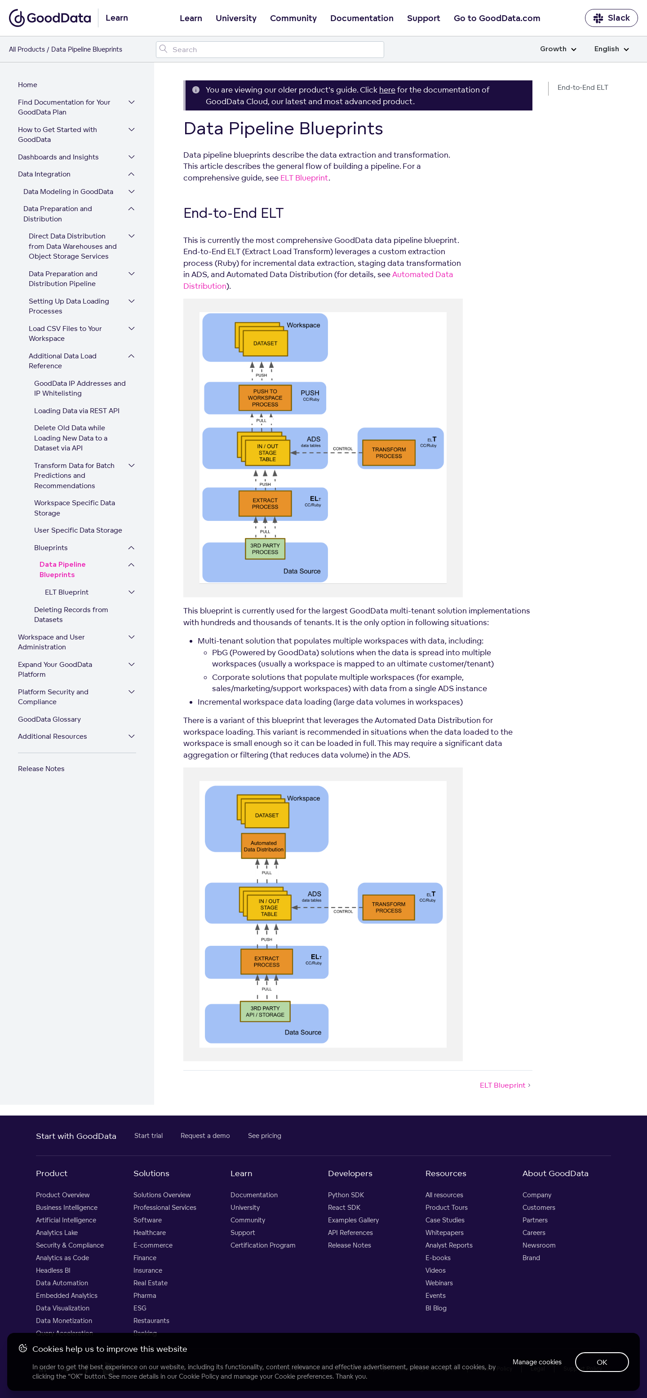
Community (293, 18)
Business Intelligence (66, 1208)
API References (350, 1233)
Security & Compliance (70, 1245)
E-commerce (153, 1245)
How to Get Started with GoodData (57, 135)
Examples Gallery (353, 1220)
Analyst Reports (449, 1245)
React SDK (344, 1208)
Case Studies (445, 1220)
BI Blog (436, 1308)
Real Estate (150, 1283)
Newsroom (539, 1245)
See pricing (264, 1136)
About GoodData (556, 1173)
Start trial (148, 1136)
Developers (350, 1173)
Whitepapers (444, 1233)
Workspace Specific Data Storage (74, 508)
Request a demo (205, 1136)
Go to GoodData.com (497, 18)
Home (27, 85)
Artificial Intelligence (66, 1220)
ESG (139, 1308)
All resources (444, 1195)
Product (51, 1173)
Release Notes (41, 769)
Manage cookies (536, 1362)
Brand (531, 1258)
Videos (435, 1271)
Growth (558, 49)
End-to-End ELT (583, 87)
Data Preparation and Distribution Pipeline (63, 279)
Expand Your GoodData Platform (55, 670)
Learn (191, 18)
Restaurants (151, 1321)
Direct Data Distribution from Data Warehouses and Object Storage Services (73, 246)
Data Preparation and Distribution (57, 214)
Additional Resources (52, 736)
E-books (438, 1258)
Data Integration (44, 174)
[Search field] (270, 49)
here (387, 89)
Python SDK (346, 1195)
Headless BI (53, 1271)
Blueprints (51, 548)
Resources (445, 1173)
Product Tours (446, 1208)
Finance (144, 1258)
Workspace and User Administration (51, 642)
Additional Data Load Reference (63, 361)
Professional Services (164, 1208)
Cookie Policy (199, 1376)
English (611, 49)
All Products (27, 49)
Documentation (362, 18)
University (236, 18)
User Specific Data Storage (78, 530)
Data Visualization (62, 1308)
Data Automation (62, 1283)
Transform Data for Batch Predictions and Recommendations (74, 476)
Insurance (147, 1271)
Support (423, 18)
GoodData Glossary (49, 719)
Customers (539, 1208)
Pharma (144, 1296)
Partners (535, 1220)
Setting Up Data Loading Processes (69, 306)
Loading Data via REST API (77, 411)
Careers (534, 1233)
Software (147, 1220)
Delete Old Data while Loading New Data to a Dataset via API (70, 438)
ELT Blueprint (67, 592)
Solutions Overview (162, 1195)
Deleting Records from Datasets (71, 615)
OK (602, 1362)
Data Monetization (64, 1321)
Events (435, 1296)
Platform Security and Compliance (53, 697)
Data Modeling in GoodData (68, 192)
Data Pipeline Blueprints (63, 570)
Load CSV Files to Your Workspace (65, 334)
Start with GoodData (76, 1136)
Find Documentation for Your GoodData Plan (64, 107)
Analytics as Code (62, 1258)
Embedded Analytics (66, 1296)
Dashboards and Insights (58, 157)
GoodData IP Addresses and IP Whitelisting (80, 388)
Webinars (439, 1283)
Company (537, 1195)
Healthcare (149, 1233)
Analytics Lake (57, 1233)
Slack (611, 18)
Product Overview (63, 1195)
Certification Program (263, 1245)
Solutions (151, 1173)
